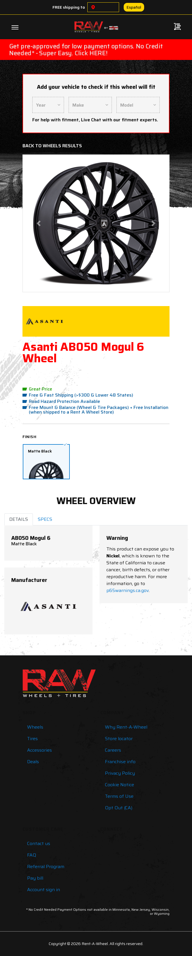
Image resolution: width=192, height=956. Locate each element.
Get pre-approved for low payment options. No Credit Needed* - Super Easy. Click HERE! (86, 49)
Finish (29, 436)
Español (134, 7)
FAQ (31, 855)
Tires (32, 738)
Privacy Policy (120, 773)
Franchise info (120, 761)
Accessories (39, 750)
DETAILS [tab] (18, 519)
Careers (113, 750)
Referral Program (45, 866)
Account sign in (43, 889)
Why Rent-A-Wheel (126, 727)
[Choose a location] (93, 7)
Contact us (38, 843)
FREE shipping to (68, 7)
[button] (39, 223)
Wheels (35, 727)
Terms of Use (119, 796)
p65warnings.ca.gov (127, 590)
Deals (33, 761)
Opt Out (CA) (118, 807)
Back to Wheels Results (52, 145)
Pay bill (35, 878)
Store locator (119, 738)
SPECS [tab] (45, 519)
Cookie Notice (119, 784)
